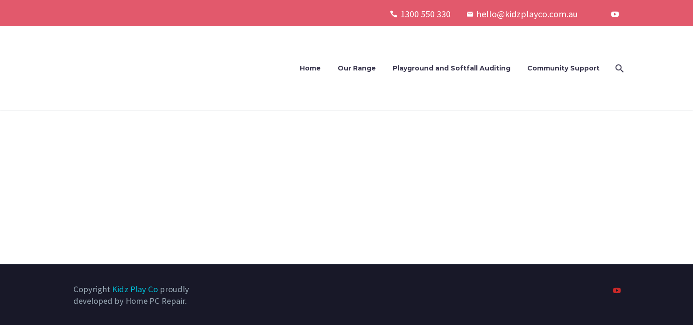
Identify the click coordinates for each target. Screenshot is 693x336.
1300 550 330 (425, 14)
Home (310, 68)
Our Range (357, 68)
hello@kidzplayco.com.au (527, 14)
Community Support (563, 68)
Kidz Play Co (135, 289)
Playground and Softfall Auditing (451, 68)
